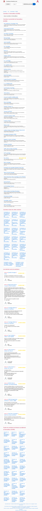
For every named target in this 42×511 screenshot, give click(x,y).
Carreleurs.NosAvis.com (11, 1)
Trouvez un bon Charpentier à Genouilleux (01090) (23, 448)
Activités (7, 4)
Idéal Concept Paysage (9, 172)
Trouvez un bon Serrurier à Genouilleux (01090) (15, 493)
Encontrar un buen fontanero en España (21, 510)
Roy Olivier (6, 158)
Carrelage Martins (12, 307)
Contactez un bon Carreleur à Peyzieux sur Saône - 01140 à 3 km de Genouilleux (7, 222)
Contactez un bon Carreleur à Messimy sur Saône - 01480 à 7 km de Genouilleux (9, 264)
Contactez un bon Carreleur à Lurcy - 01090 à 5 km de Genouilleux (23, 239)
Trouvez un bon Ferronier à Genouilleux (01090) (7, 467)
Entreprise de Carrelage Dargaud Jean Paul (14, 167)
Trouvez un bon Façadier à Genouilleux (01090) (23, 461)
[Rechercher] (34, 4)
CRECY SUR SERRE (9, 336)
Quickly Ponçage (12, 272)
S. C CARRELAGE (8, 83)
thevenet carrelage (8, 196)
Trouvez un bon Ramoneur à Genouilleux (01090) (22, 485)
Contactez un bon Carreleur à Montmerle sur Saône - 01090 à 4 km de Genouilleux (23, 222)
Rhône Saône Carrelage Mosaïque (12, 191)
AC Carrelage (7, 46)
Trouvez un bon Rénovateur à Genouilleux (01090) (7, 493)
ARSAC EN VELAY (8, 351)
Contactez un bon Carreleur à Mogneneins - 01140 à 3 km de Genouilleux (15, 222)
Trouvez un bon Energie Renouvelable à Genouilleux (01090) (7, 461)
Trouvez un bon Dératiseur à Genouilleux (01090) (6, 434)
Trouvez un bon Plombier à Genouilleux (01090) (7, 485)
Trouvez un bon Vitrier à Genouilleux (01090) (6, 499)
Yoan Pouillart (11, 335)
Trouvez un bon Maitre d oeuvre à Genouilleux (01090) (6, 473)
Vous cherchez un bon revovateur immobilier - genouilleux (12, 506)
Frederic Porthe (7, 120)
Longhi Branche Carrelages (10, 79)
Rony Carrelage (7, 102)
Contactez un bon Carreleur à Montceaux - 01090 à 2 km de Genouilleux (23, 215)
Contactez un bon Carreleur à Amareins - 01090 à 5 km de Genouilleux (7, 239)
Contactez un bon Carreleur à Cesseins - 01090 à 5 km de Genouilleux (15, 239)
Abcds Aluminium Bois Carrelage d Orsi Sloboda (15, 176)
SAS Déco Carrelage (12, 413)
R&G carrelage (7, 162)
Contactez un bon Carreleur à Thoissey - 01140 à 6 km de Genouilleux (15, 247)
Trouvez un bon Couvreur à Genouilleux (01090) (15, 454)
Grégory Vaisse (7, 55)
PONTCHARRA (12, 286)
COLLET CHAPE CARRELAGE (11, 97)
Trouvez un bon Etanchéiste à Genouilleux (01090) (15, 461)
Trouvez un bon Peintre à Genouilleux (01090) (7, 479)
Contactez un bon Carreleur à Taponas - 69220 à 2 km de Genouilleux (15, 215)
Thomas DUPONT (8, 111)
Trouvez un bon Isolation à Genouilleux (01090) (15, 467)
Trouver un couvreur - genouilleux (8, 508)
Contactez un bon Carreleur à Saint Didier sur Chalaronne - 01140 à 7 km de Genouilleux (7, 256)
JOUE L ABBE (13, 400)
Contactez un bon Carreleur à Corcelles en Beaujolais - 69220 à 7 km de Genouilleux (23, 255)
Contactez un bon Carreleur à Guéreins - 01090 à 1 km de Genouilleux (7, 215)
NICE (5, 273)
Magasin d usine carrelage (10, 139)
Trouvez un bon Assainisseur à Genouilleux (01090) (7, 448)
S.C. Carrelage (7, 60)
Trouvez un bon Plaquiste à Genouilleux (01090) (23, 479)
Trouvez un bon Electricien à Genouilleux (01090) (22, 454)
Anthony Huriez (7, 69)
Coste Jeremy (11, 349)
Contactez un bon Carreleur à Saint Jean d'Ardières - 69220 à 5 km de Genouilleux (15, 231)
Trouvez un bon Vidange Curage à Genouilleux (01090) (14, 499)
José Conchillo (7, 42)
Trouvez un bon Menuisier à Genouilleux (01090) (14, 473)
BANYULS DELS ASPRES (10, 415)
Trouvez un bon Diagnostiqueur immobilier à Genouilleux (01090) (22, 435)
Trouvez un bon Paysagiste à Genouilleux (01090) (23, 473)
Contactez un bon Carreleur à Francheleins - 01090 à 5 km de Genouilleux (23, 231)
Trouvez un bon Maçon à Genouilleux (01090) (23, 467)
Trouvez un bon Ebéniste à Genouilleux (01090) (7, 441)
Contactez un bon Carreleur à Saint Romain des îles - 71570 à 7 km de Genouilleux (20, 264)
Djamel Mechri (7, 181)
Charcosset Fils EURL (9, 28)
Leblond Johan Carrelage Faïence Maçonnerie (14, 130)
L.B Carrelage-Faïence (9, 186)
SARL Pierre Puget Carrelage (10, 148)
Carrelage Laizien (8, 200)
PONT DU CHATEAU (9, 309)
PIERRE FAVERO (8, 144)
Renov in (6, 50)
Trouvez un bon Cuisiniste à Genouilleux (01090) (14, 441)
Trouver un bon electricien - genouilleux (19, 508)
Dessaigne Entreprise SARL (10, 134)
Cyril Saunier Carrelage (9, 87)
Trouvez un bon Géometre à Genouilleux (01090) (22, 441)
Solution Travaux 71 (8, 106)
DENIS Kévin (11, 383)
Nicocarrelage (7, 37)
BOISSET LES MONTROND (10, 384)
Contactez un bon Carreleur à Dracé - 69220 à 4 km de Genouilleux (7, 231)
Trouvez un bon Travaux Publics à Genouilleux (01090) (22, 499)
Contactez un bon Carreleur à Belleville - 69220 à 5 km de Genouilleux (7, 247)
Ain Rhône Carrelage (8, 33)
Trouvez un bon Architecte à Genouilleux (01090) (14, 434)
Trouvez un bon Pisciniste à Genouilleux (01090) (15, 479)
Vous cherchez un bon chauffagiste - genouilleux (23, 507)
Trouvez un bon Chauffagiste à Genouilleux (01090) (7, 454)
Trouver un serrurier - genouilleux (25, 506)
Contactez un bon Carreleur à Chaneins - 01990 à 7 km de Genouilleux (15, 255)
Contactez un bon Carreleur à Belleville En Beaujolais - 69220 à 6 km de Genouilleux (23, 247)
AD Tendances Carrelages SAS (11, 23)
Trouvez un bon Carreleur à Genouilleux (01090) (15, 448)
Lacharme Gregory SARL (9, 115)
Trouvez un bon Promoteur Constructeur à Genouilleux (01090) (15, 486)
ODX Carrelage (7, 204)
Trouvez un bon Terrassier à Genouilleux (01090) (22, 493)
